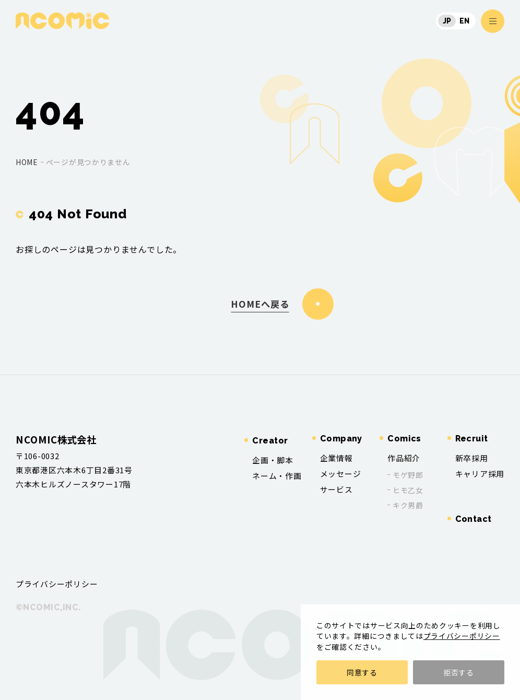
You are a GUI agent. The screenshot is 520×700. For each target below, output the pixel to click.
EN (464, 21)
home (27, 162)
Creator (270, 441)
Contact (473, 519)
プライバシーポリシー (461, 636)
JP (447, 21)
